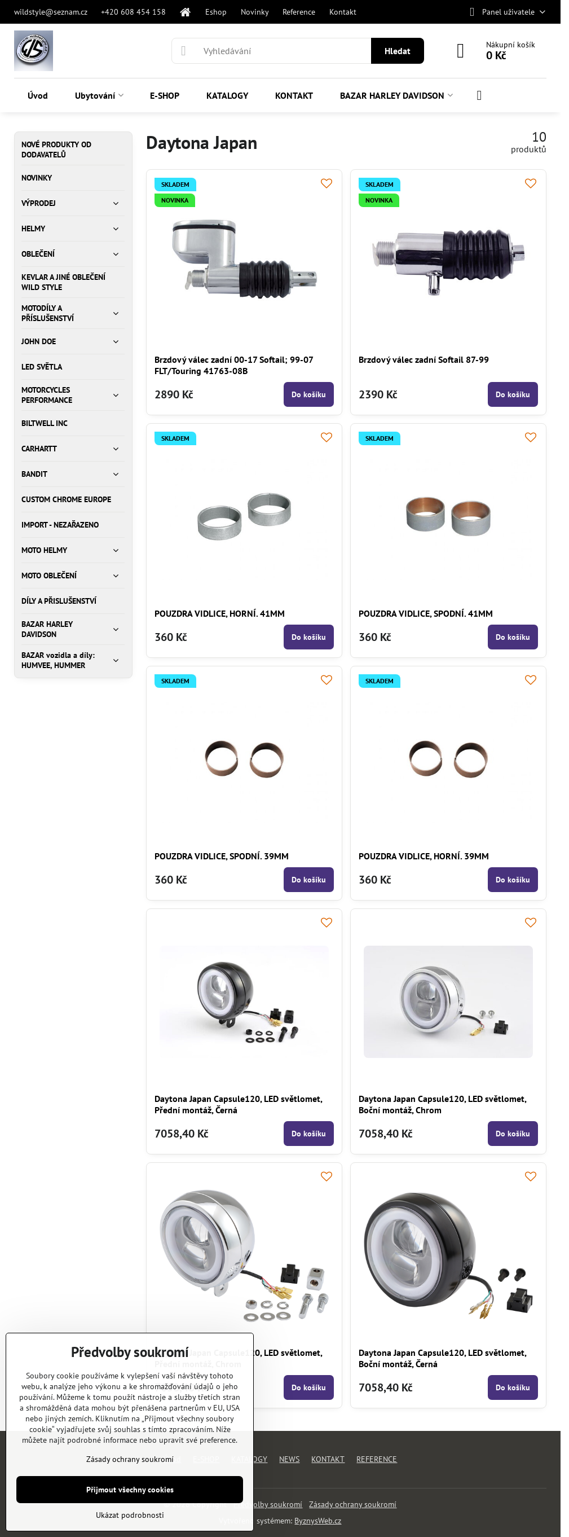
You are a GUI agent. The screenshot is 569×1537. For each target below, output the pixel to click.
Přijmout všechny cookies (130, 1490)
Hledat (398, 50)
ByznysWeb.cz (317, 1521)
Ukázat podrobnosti (130, 1515)
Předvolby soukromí (267, 1504)
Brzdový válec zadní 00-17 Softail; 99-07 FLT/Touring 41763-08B (234, 365)
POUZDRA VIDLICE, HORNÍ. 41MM (220, 613)
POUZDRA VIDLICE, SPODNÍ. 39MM (222, 856)
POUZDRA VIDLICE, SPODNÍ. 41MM (426, 613)
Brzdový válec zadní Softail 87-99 (424, 359)
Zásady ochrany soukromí (352, 1504)
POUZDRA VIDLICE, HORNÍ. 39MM (424, 856)
